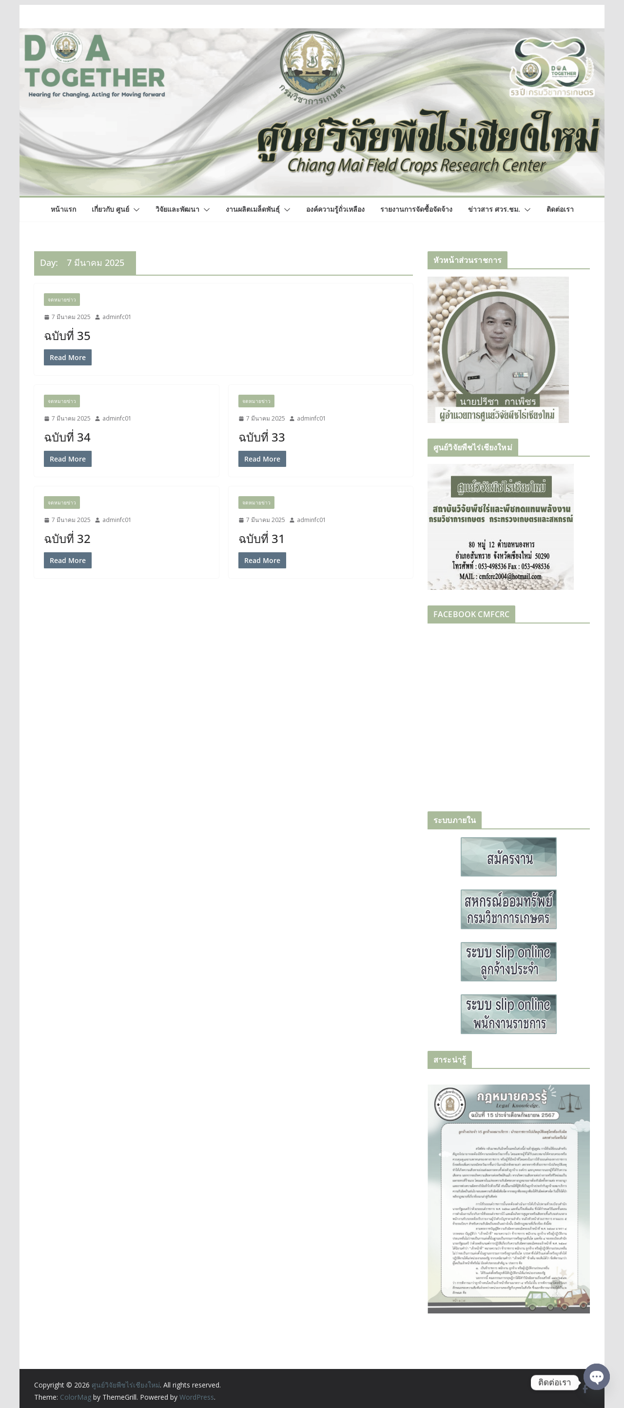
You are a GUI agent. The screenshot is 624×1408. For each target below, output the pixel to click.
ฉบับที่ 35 (67, 335)
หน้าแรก (63, 209)
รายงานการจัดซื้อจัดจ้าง (416, 209)
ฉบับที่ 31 (261, 538)
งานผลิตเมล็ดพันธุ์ (253, 209)
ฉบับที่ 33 (261, 437)
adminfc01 (117, 317)
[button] (134, 209)
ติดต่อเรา (560, 209)
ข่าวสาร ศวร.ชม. (494, 209)
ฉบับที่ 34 (67, 437)
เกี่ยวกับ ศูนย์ (110, 209)
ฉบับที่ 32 (67, 538)
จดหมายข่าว (62, 299)
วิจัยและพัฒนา (177, 209)
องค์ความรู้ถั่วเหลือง (335, 209)
